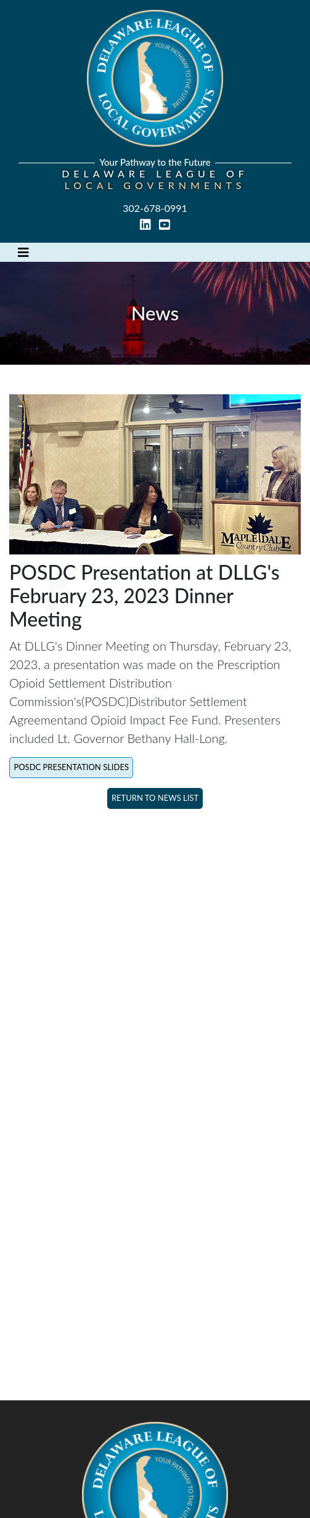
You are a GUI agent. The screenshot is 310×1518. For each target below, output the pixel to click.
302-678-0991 (155, 208)
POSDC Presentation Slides (71, 767)
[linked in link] (146, 225)
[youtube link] (164, 225)
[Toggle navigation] (23, 252)
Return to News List (155, 798)
